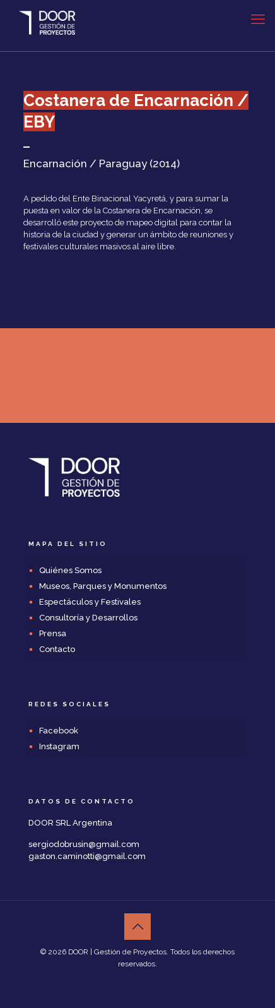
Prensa (52, 633)
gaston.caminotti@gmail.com (87, 856)
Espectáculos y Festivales (90, 602)
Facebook (58, 730)
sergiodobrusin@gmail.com (83, 844)
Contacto (57, 649)
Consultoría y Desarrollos (88, 617)
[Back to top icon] (137, 926)
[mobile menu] (258, 19)
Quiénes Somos (70, 570)
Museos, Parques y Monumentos (103, 586)
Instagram (59, 746)
